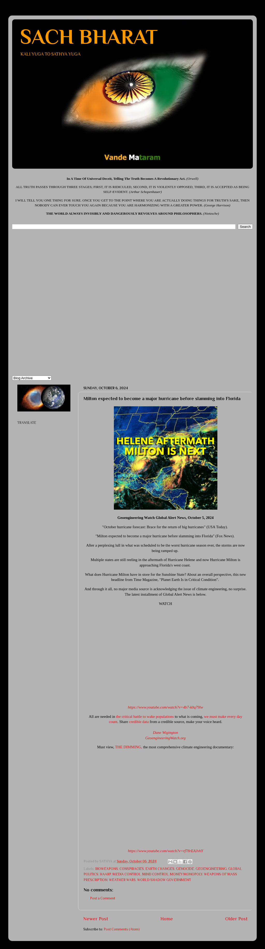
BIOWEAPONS (106, 869)
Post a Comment (102, 898)
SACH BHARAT (89, 36)
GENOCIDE (185, 869)
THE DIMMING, (128, 747)
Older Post (236, 918)
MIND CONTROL (155, 874)
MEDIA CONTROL (127, 874)
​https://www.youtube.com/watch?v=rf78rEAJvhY (165, 851)
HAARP (105, 874)
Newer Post (95, 918)
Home (166, 918)
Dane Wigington (165, 732)
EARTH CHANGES (159, 869)
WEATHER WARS (122, 880)
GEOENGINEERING (211, 869)
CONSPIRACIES (132, 869)
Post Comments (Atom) (122, 929)
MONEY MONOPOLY (186, 874)
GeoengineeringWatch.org (165, 738)
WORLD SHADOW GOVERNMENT (164, 880)
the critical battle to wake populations (145, 716)
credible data (139, 722)
